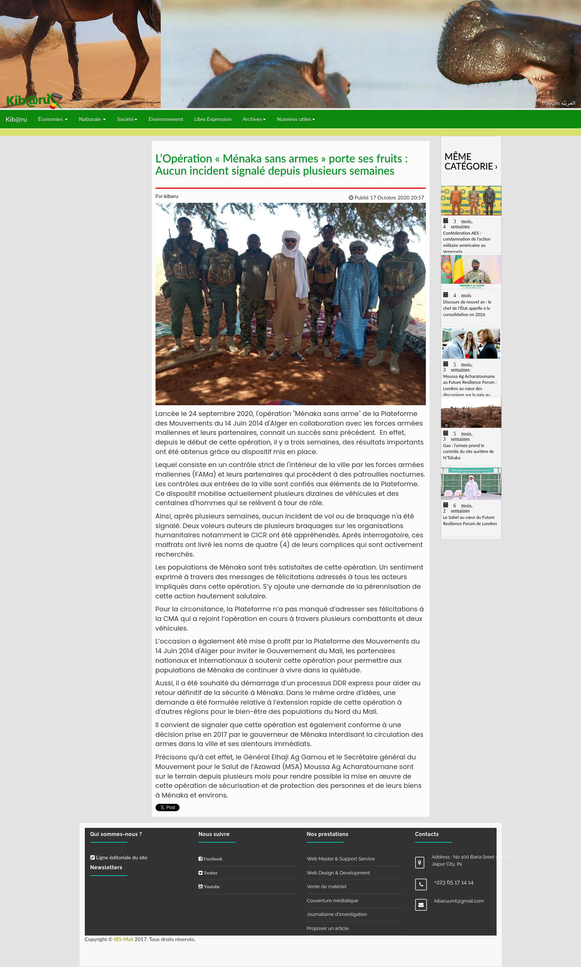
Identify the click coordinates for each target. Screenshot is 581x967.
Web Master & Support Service (341, 859)
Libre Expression (213, 119)
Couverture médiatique (332, 900)
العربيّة (568, 103)
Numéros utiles (296, 119)
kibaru (170, 196)
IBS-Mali (123, 939)
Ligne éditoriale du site (118, 857)
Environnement (165, 119)
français (551, 103)
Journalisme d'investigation (337, 914)
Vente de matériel (327, 886)
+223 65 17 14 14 (454, 882)
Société (127, 119)
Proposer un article (328, 928)
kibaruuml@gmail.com (459, 901)
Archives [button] (254, 119)
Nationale (92, 119)
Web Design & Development (338, 873)
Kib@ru (16, 119)
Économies (53, 119)
